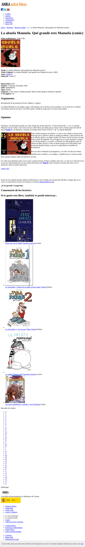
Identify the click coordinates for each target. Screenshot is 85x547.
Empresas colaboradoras (14, 528)
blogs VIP (8, 24)
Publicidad (9, 508)
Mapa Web (9, 537)
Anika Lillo (5, 169)
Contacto (8, 535)
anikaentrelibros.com (46, 182)
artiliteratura (9, 20)
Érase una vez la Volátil (13, 243)
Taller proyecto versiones (14, 522)
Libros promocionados (13, 532)
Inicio (3, 28)
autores (7, 16)
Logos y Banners (11, 512)
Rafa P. (9, 130)
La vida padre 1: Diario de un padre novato (20, 287)
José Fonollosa (35, 404)
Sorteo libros (9, 530)
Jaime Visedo (41, 287)
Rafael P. (9, 74)
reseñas (8, 14)
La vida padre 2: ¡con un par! (15, 329)
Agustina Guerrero (29, 243)
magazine (8, 22)
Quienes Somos (10, 506)
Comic (7, 520)
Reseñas (10, 28)
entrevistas (9, 18)
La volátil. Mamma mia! (14, 374)
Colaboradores (10, 526)
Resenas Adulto (20, 28)
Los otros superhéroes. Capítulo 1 (17, 404)
